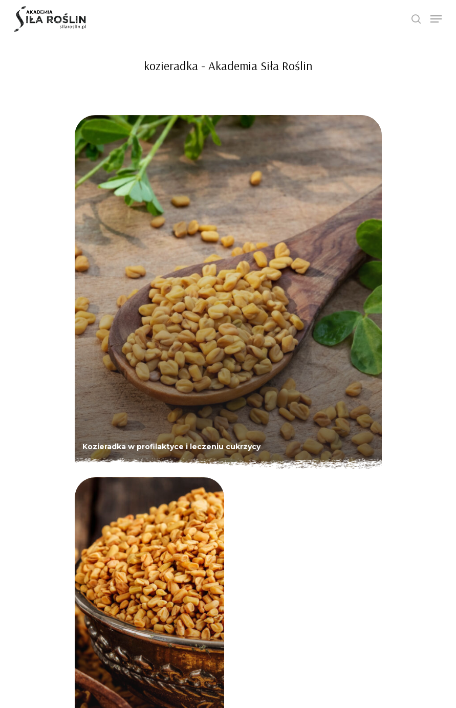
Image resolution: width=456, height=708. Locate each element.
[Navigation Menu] (436, 19)
